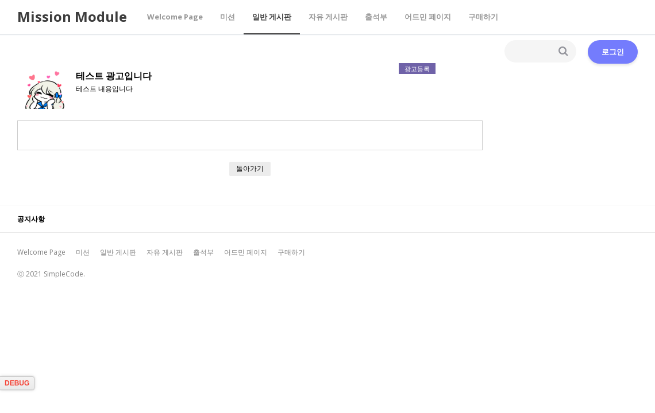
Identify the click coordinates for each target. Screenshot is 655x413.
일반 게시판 (271, 16)
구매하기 (483, 16)
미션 (227, 16)
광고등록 (417, 68)
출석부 (376, 16)
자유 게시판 (328, 16)
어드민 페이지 (427, 16)
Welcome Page (175, 16)
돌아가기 (250, 168)
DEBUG (17, 383)
